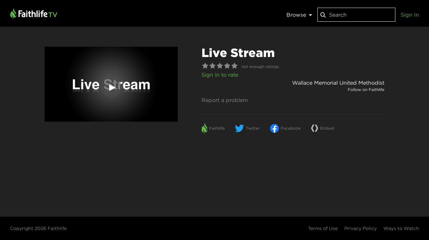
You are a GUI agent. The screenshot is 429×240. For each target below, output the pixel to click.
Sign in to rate (220, 74)
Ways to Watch (401, 228)
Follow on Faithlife (366, 89)
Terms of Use (323, 228)
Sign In (410, 14)
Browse (299, 14)
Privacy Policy (360, 228)
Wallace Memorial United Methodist (338, 82)
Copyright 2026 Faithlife (38, 228)
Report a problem (225, 100)
